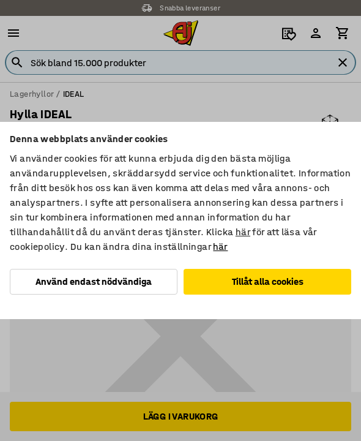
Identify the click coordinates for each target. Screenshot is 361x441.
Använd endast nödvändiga (93, 281)
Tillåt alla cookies (267, 281)
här (243, 232)
